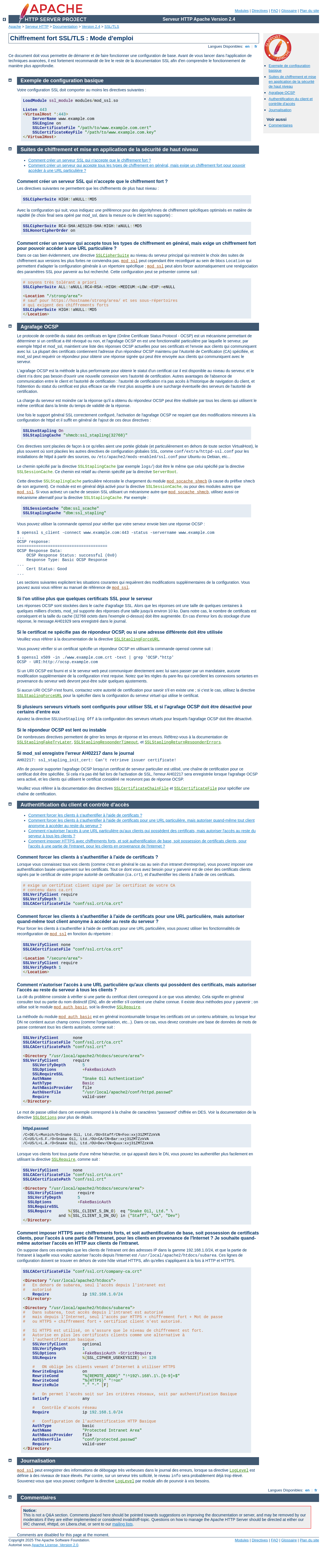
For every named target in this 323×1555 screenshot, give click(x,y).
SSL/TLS (111, 26)
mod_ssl (129, 261)
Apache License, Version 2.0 (55, 1545)
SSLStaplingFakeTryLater (44, 742)
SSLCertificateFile (195, 788)
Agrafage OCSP (282, 92)
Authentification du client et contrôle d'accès (291, 101)
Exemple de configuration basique (62, 80)
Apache (14, 26)
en (247, 46)
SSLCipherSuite (112, 255)
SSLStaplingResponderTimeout (106, 742)
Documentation (65, 26)
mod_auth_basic (70, 1007)
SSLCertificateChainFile (141, 788)
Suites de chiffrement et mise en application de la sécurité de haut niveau (292, 82)
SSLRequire (128, 1007)
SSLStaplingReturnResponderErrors (183, 742)
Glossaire (289, 11)
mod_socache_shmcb (187, 481)
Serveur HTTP (37, 26)
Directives (260, 11)
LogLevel (239, 1470)
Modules (242, 11)
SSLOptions (45, 1117)
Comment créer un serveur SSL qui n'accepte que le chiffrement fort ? (89, 160)
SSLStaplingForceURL (136, 639)
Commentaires (281, 125)
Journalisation (280, 110)
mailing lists (122, 1524)
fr (256, 46)
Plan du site (309, 11)
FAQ (274, 11)
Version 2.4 (91, 26)
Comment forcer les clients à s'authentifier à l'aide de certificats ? (85, 815)
